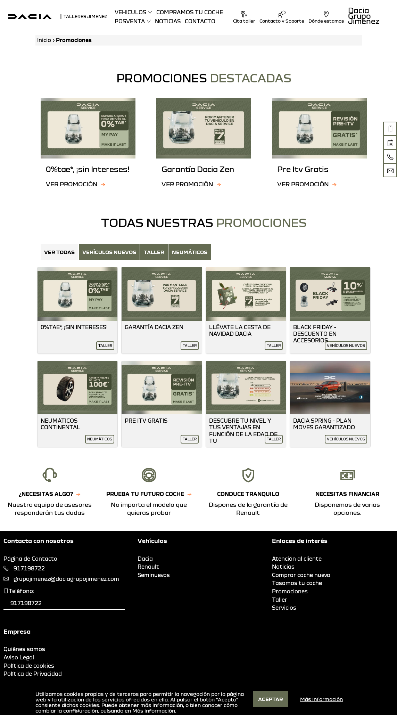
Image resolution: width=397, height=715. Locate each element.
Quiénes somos (24, 649)
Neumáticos (189, 252)
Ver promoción (72, 184)
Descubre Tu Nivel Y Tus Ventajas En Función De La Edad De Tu (243, 430)
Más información (153, 710)
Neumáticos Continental (60, 423)
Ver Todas (59, 252)
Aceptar (270, 699)
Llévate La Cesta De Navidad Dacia (240, 330)
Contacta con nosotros (38, 540)
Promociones (290, 591)
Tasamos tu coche (297, 583)
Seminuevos (154, 575)
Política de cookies (28, 666)
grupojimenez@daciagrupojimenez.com (66, 579)
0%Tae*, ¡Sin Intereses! (74, 327)
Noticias (168, 21)
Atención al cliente (297, 558)
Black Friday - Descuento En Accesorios (315, 333)
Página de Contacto (30, 558)
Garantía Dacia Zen (154, 327)
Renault (148, 566)
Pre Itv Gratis (146, 420)
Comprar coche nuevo (301, 575)
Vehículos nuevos (109, 252)
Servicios (284, 607)
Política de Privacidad (32, 674)
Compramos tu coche (189, 12)
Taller (154, 252)
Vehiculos (130, 12)
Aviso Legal (18, 657)
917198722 (29, 568)
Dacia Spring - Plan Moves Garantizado (324, 423)
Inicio (44, 40)
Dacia (145, 558)
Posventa (130, 21)
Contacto (200, 21)
